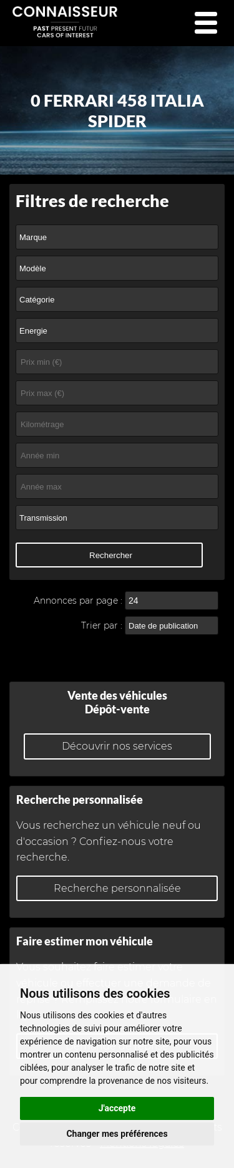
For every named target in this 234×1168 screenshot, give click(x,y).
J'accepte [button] (117, 1108)
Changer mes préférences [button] (116, 1134)
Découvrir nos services (117, 746)
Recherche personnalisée (117, 888)
